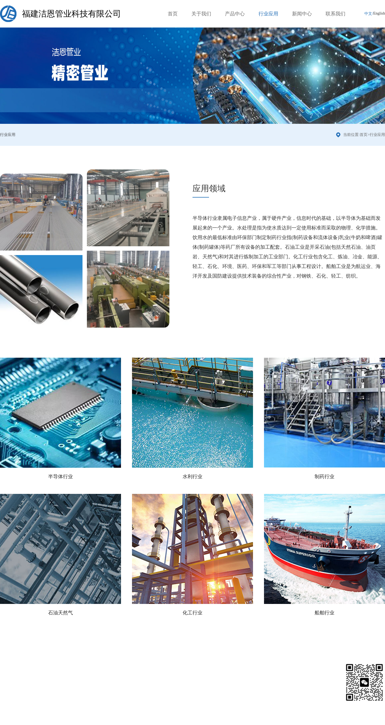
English (379, 13)
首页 (173, 14)
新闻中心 (302, 14)
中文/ (368, 14)
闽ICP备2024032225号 (114, 719)
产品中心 (235, 14)
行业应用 (268, 14)
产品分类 (59, 664)
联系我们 (335, 14)
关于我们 (201, 14)
